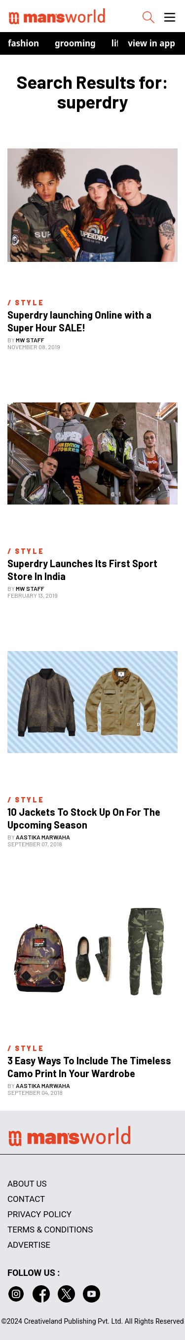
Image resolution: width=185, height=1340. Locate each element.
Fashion (23, 43)
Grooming (75, 43)
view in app (151, 43)
